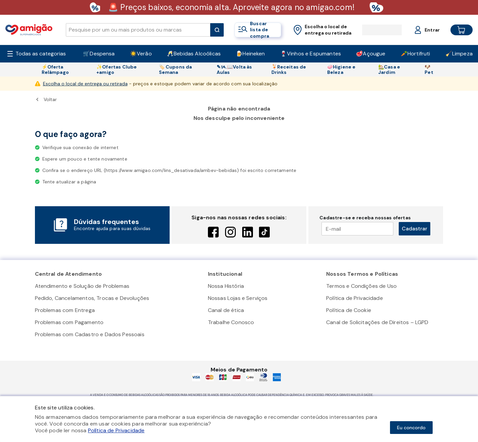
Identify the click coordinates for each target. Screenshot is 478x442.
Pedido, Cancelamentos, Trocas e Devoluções (92, 298)
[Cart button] (456, 30)
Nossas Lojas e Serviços (238, 298)
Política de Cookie (348, 310)
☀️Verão (141, 53)
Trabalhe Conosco (231, 322)
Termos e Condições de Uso (361, 286)
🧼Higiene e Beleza (341, 69)
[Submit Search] (217, 30)
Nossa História (226, 286)
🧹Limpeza (459, 53)
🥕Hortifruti (415, 53)
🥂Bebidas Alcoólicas (194, 53)
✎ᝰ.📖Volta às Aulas (234, 69)
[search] (138, 30)
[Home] (28, 29)
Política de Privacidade (354, 298)
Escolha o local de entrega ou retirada (85, 84)
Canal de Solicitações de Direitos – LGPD (377, 322)
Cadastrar (414, 228)
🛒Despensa (99, 53)
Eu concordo (411, 428)
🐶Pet (429, 69)
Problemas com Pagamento (69, 322)
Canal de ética (226, 310)
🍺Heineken (250, 53)
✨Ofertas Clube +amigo (116, 69)
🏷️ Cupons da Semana (175, 69)
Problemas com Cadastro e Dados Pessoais (89, 334)
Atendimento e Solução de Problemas (82, 286)
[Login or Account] (421, 30)
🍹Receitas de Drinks (288, 69)
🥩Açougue (370, 53)
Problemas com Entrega (65, 310)
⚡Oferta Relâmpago (55, 69)
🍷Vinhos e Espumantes (310, 53)
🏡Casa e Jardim (389, 69)
